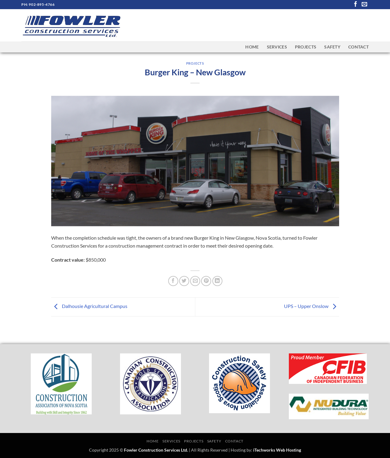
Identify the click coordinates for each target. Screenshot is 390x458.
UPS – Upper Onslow (311, 306)
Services (277, 46)
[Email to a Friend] (195, 281)
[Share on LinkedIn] (217, 281)
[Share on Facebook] (173, 281)
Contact (358, 46)
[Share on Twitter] (184, 281)
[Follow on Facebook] (355, 5)
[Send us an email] (364, 5)
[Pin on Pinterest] (206, 281)
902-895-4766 (42, 4)
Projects (305, 46)
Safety (332, 46)
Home (252, 46)
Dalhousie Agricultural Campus (89, 306)
